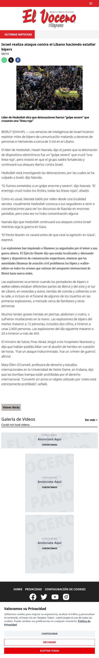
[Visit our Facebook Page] (33, 597)
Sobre (17, 589)
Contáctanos (49, 444)
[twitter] (11, 60)
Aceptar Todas (49, 650)
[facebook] (18, 60)
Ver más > (91, 420)
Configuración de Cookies (65, 589)
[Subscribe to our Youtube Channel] (55, 597)
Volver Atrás (11, 407)
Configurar (49, 633)
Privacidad (33, 589)
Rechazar (49, 642)
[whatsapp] (4, 60)
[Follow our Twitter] (44, 597)
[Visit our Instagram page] (66, 597)
